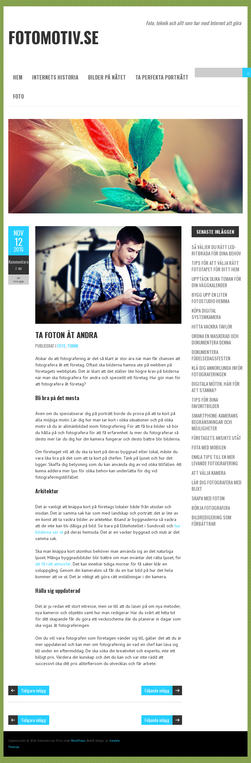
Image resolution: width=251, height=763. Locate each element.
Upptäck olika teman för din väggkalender (216, 281)
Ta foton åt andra (66, 334)
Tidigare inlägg (33, 690)
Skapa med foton (208, 498)
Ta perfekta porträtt (161, 77)
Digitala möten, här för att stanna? (216, 386)
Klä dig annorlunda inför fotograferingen (217, 371)
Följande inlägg (157, 690)
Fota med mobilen (209, 447)
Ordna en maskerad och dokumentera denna (215, 339)
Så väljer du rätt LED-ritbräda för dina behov (216, 250)
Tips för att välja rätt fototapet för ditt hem (215, 266)
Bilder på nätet (107, 77)
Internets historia (55, 77)
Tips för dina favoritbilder (205, 402)
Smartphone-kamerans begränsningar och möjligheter (215, 422)
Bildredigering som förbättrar (211, 520)
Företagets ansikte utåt (216, 437)
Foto (18, 96)
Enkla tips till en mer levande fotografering (215, 460)
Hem (18, 77)
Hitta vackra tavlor (212, 326)
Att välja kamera (209, 472)
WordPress (78, 741)
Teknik (72, 346)
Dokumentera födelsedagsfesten (211, 355)
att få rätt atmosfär (53, 564)
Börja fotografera (211, 507)
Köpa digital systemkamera (206, 313)
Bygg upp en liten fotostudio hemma (210, 297)
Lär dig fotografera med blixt (216, 485)
